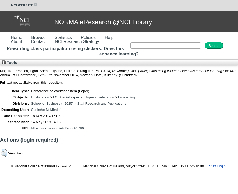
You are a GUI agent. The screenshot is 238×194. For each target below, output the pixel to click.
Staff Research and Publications (101, 103)
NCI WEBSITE (24, 5)
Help (109, 37)
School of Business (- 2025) (52, 103)
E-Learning (126, 97)
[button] (4, 153)
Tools (9, 62)
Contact (38, 41)
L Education (40, 97)
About (16, 41)
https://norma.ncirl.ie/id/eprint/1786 (57, 128)
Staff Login (217, 166)
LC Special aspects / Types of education (83, 97)
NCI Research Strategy (77, 41)
